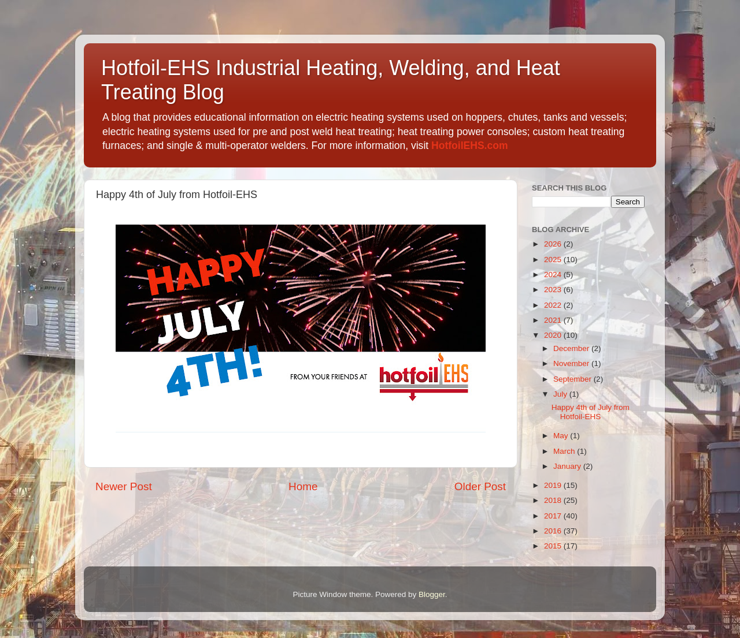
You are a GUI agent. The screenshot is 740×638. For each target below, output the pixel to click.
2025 (554, 259)
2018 (554, 500)
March (565, 451)
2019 (554, 485)
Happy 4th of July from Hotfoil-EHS (591, 412)
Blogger (432, 594)
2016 (554, 531)
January (568, 466)
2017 (554, 516)
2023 (554, 289)
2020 (554, 335)
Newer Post (123, 486)
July (561, 394)
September (573, 379)
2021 (554, 320)
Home (302, 486)
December (572, 348)
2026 (554, 244)
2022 (554, 305)
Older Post (480, 486)
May (561, 435)
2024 (554, 274)
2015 (554, 546)
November (572, 363)
